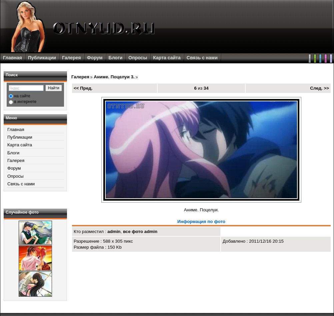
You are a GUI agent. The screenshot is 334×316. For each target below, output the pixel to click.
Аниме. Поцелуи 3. (114, 76)
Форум (95, 57)
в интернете (25, 101)
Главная (12, 57)
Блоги (116, 57)
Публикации (42, 57)
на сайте (22, 96)
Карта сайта (166, 57)
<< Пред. (83, 88)
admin (113, 231)
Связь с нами (202, 57)
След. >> (319, 88)
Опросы (137, 57)
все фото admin (140, 231)
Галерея (71, 57)
